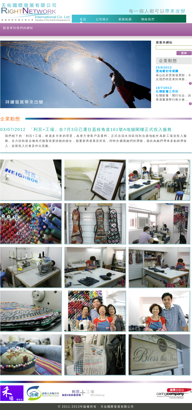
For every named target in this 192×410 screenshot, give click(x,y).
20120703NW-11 (30, 311)
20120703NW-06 (94, 223)
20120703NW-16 (159, 354)
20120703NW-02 (94, 180)
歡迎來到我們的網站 (18, 28)
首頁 (84, 19)
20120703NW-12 (94, 311)
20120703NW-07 (159, 223)
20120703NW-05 (30, 223)
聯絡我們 (148, 19)
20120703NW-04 (159, 180)
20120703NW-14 (30, 354)
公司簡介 (103, 19)
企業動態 (168, 60)
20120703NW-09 (94, 267)
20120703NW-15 (94, 354)
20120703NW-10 (159, 267)
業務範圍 (126, 19)
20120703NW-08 (30, 267)
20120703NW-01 (30, 180)
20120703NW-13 (159, 311)
